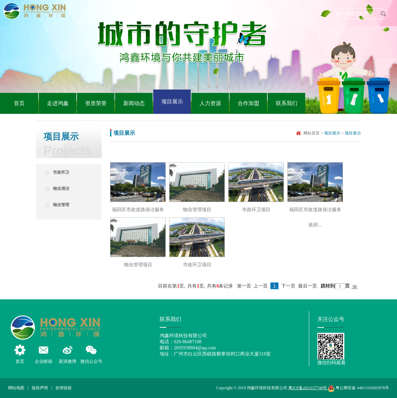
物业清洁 (61, 188)
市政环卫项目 (256, 209)
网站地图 (16, 387)
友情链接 (63, 387)
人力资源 (210, 103)
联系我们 (286, 103)
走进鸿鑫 (58, 103)
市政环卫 (61, 172)
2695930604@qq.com (195, 347)
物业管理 (61, 204)
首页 (19, 103)
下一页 (288, 286)
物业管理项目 (197, 209)
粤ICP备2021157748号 (308, 387)
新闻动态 (134, 103)
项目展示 (172, 101)
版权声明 (40, 387)
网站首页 (311, 133)
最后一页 (307, 286)
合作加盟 (248, 103)
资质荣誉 (96, 103)
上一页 (261, 286)
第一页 (244, 286)
